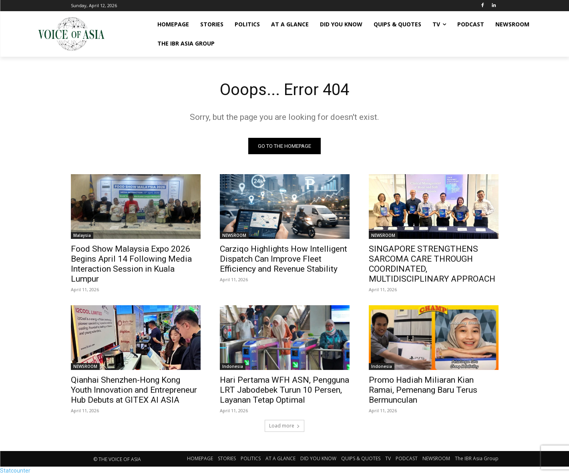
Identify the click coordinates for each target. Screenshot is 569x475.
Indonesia (232, 366)
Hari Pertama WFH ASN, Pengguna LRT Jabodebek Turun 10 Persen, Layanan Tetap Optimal (284, 390)
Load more (284, 425)
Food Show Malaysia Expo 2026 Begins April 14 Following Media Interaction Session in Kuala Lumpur (131, 264)
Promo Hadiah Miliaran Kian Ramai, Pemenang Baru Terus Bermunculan (423, 390)
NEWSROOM (234, 235)
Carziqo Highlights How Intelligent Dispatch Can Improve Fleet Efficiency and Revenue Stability (283, 259)
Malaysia (82, 235)
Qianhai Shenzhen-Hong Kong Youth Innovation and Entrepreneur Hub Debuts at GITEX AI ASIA (134, 390)
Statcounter (15, 470)
